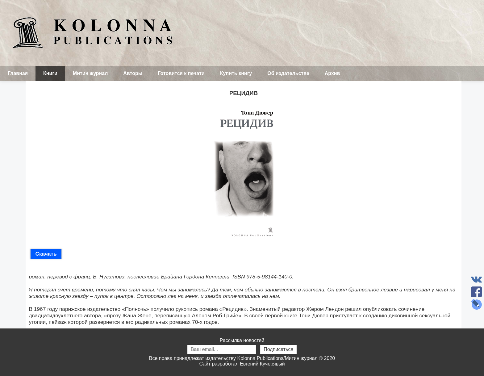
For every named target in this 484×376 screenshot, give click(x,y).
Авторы (132, 73)
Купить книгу (236, 73)
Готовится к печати (181, 73)
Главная (18, 73)
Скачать (45, 254)
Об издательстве (288, 73)
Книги (50, 73)
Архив (332, 73)
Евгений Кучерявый (262, 363)
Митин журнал (90, 73)
